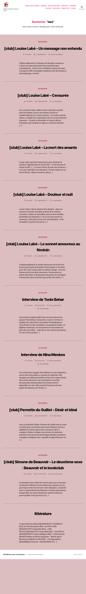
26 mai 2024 (41, 383)
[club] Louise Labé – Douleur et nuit (43, 212)
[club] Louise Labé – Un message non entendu (43, 54)
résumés (48, 9)
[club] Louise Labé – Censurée (43, 104)
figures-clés (66, 9)
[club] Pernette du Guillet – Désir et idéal (43, 435)
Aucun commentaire (57, 63)
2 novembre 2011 (42, 444)
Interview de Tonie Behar (43, 321)
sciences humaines (61, 7)
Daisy (30, 327)
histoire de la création (40, 7)
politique (51, 7)
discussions (57, 9)
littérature (72, 7)
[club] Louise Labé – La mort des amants (43, 159)
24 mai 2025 (41, 327)
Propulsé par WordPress (37, 589)
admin (29, 63)
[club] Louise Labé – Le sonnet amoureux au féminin (43, 268)
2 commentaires (57, 444)
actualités (41, 9)
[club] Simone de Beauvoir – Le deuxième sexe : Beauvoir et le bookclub (43, 496)
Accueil (73, 9)
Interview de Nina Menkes (43, 376)
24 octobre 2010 (41, 509)
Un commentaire (57, 110)
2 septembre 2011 (40, 63)
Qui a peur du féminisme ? (18, 589)
